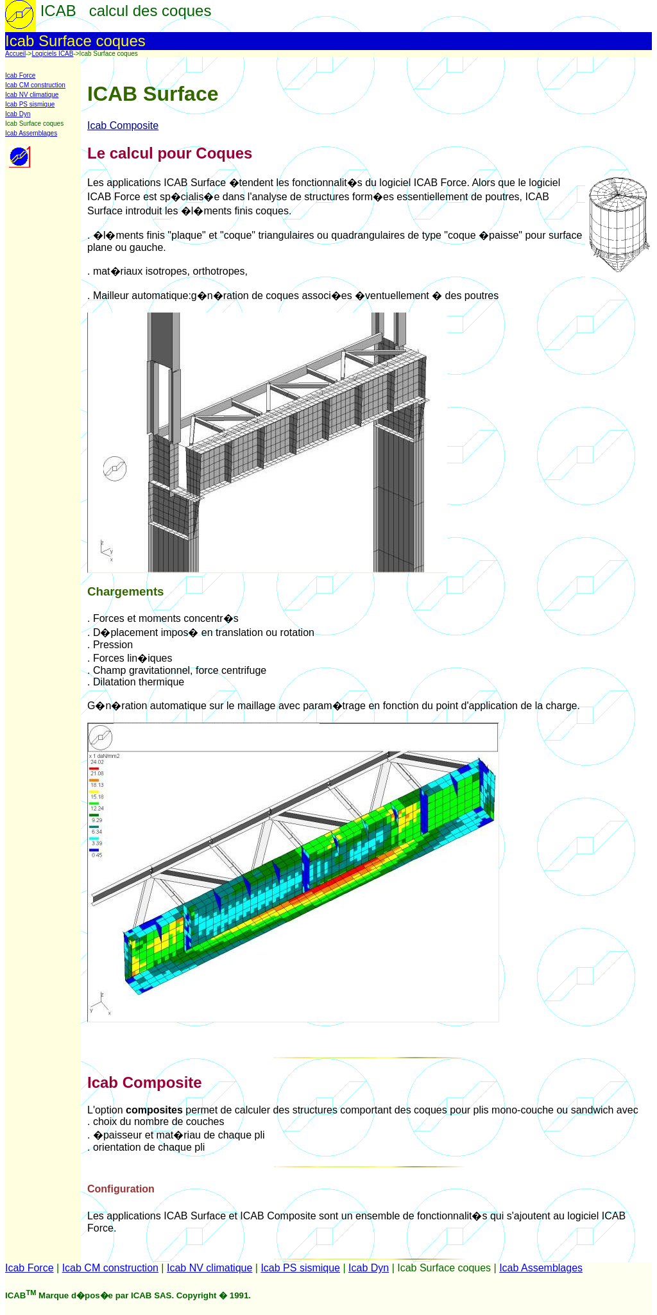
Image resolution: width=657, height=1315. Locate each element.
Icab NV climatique (31, 94)
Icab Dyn (17, 113)
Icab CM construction (35, 85)
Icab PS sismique (30, 104)
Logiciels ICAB (52, 53)
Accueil (15, 53)
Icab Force (20, 75)
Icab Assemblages (31, 133)
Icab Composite (122, 125)
